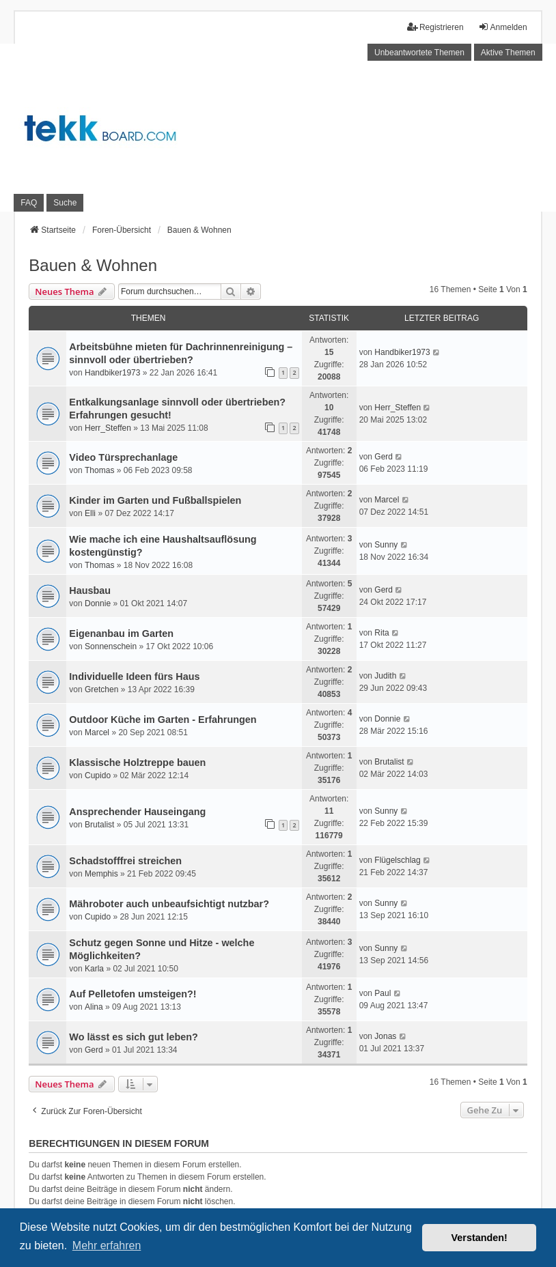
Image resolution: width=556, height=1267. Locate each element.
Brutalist (389, 762)
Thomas (99, 470)
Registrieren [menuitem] (435, 27)
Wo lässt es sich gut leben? (133, 1036)
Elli (90, 513)
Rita (381, 633)
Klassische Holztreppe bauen (137, 762)
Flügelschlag (397, 860)
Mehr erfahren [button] (106, 1245)
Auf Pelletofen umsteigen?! (132, 993)
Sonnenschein (111, 646)
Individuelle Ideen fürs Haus (134, 676)
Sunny (386, 545)
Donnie (98, 603)
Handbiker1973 (112, 373)
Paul (382, 993)
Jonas (385, 1036)
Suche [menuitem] (65, 203)
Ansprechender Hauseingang (137, 811)
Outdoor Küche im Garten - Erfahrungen (162, 719)
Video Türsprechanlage (123, 457)
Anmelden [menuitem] (502, 27)
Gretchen (101, 689)
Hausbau (90, 590)
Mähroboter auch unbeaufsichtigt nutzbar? (169, 903)
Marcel (386, 499)
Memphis (101, 874)
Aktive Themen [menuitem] (508, 52)
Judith (385, 676)
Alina (94, 1007)
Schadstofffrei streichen (125, 860)
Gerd (383, 456)
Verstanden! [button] (479, 1237)
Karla (94, 968)
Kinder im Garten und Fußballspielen (155, 500)
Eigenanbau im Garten (121, 633)
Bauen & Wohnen (93, 265)
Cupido (98, 775)
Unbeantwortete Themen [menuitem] (419, 52)
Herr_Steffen (108, 428)
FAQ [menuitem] (28, 203)
